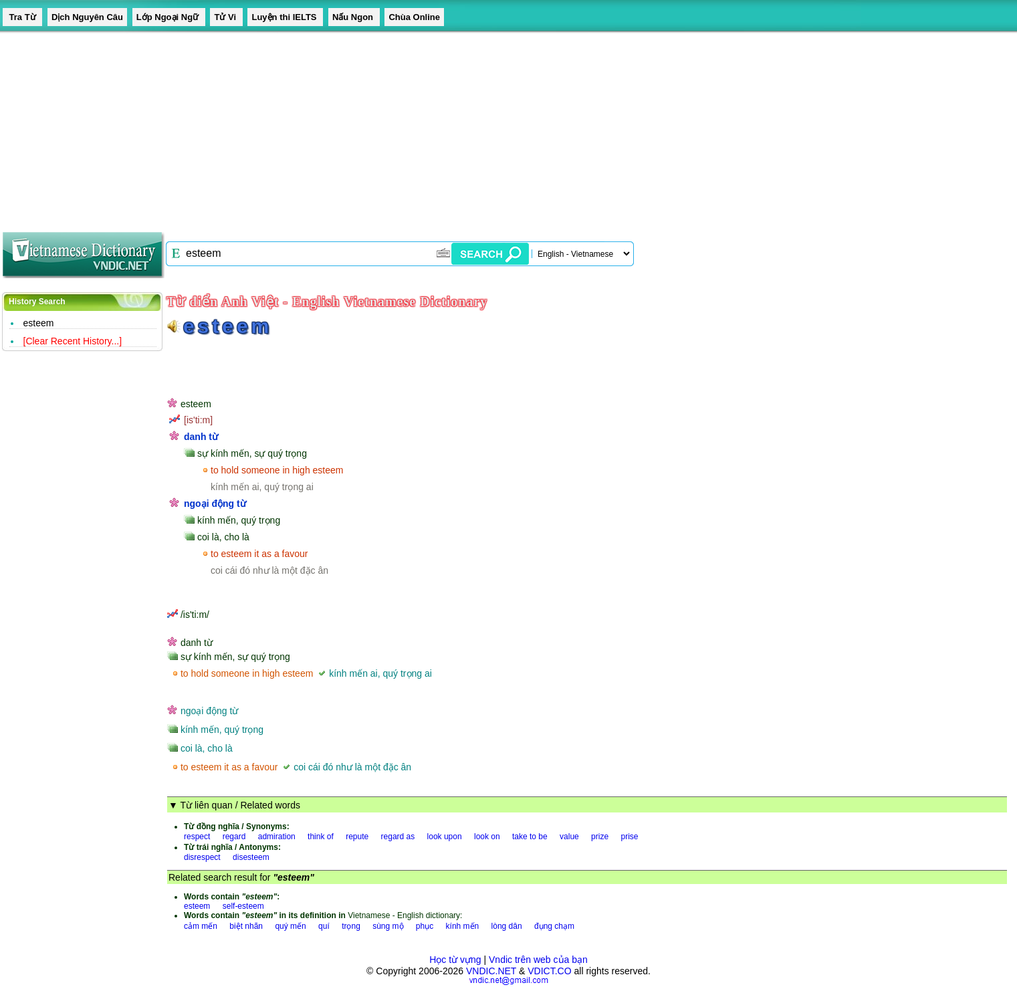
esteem (38, 323)
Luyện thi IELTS (285, 17)
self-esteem (243, 906)
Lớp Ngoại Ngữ (168, 17)
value (569, 836)
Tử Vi (226, 17)
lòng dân (506, 926)
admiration (277, 836)
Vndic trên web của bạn (538, 959)
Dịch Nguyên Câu (87, 17)
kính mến (462, 926)
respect (197, 836)
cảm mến (200, 926)
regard (234, 836)
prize (599, 836)
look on (487, 836)
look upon (444, 836)
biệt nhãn (246, 926)
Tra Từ (22, 17)
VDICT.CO (549, 971)
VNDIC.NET (491, 971)
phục (424, 926)
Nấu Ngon (354, 17)
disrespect (202, 857)
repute (357, 836)
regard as (398, 836)
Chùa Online (414, 17)
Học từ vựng (455, 959)
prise (629, 836)
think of (321, 836)
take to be (530, 836)
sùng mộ (387, 926)
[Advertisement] (401, 127)
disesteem (251, 857)
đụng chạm (554, 926)
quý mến (290, 926)
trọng (351, 926)
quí (324, 926)
